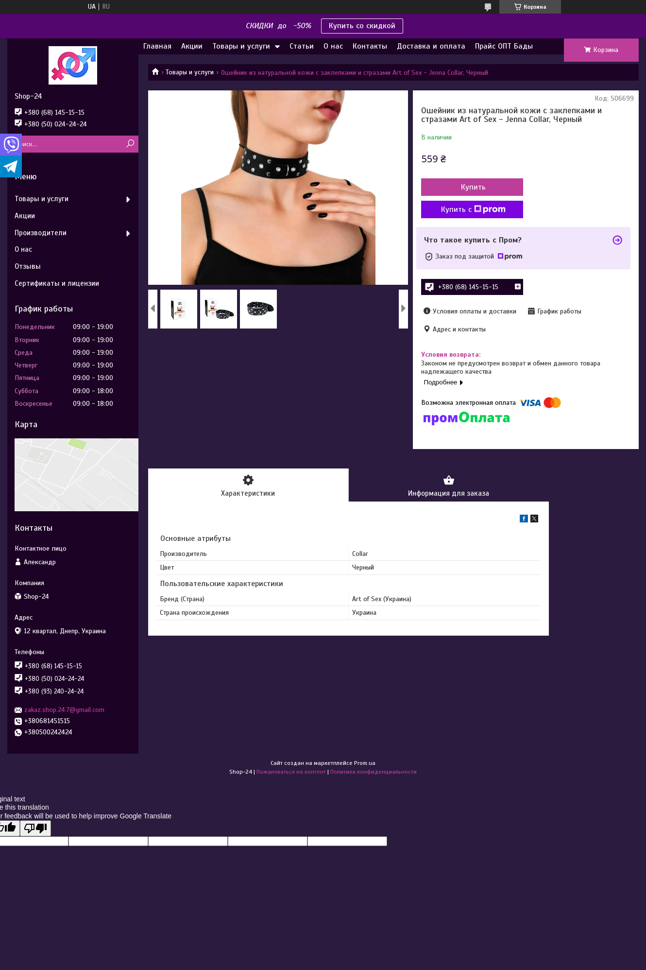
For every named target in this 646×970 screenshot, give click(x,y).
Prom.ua (364, 763)
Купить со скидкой (362, 26)
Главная (157, 46)
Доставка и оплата (431, 46)
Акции (192, 46)
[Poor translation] (35, 828)
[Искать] (129, 144)
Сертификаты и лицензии (57, 283)
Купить (473, 187)
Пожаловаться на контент (291, 771)
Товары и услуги (241, 46)
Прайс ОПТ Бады (504, 46)
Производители (41, 232)
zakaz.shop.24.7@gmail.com (64, 710)
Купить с (473, 209)
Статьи (301, 46)
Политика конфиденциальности (373, 771)
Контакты (370, 46)
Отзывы (28, 266)
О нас (333, 46)
